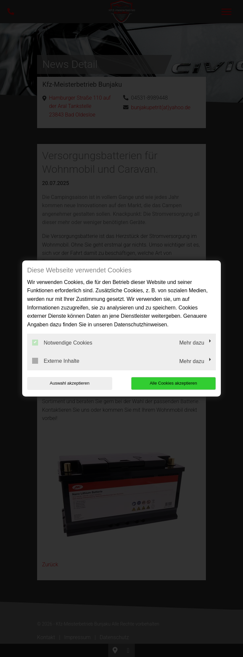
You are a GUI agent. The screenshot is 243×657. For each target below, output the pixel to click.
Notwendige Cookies (62, 343)
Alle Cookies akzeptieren (173, 383)
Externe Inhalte (55, 361)
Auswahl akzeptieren (69, 383)
